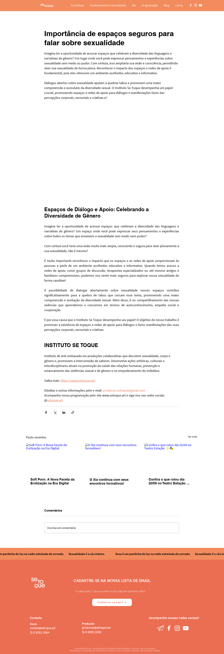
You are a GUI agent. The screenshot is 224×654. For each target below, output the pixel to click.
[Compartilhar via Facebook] (46, 412)
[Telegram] (160, 628)
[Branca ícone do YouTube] (200, 5)
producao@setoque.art (96, 628)
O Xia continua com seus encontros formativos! (109, 481)
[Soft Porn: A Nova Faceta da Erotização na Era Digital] (52, 458)
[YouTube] (185, 628)
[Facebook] (168, 628)
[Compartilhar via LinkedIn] (64, 412)
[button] (77, 5)
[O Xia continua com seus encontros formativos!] (111, 458)
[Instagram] (177, 628)
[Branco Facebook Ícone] (190, 5)
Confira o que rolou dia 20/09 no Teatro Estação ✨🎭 (169, 481)
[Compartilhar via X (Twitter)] (55, 412)
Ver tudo (192, 436)
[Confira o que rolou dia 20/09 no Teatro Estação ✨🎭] (170, 458)
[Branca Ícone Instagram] (195, 5)
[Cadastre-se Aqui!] (112, 602)
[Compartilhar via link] (72, 412)
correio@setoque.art (42, 628)
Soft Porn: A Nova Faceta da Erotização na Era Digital (52, 481)
